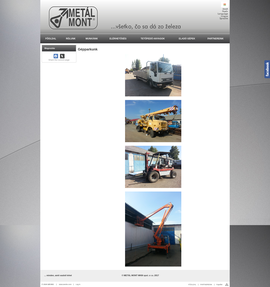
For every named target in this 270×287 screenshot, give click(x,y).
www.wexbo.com (65, 284)
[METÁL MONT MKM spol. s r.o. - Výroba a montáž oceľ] (135, 17)
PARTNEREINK (206, 284)
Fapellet (219, 284)
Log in (78, 284)
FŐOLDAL (192, 284)
